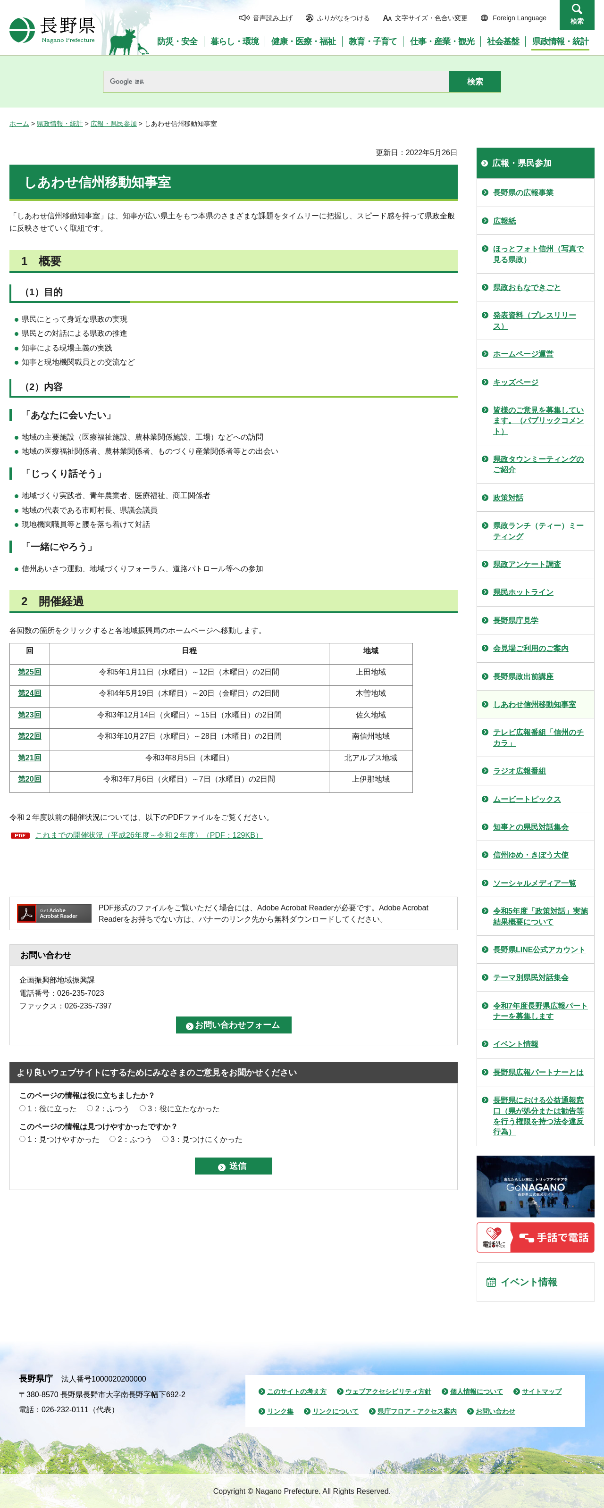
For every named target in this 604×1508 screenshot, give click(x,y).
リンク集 (280, 1411)
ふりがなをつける (343, 18)
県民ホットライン (523, 592)
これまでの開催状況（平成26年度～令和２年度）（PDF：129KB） (149, 835)
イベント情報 (515, 1044)
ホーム (19, 123)
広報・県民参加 (114, 123)
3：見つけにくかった (206, 1139)
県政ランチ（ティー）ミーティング (538, 531)
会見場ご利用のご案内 (531, 648)
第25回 (30, 672)
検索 (577, 21)
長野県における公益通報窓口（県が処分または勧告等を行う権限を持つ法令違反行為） (538, 1116)
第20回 (30, 779)
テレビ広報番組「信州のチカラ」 (538, 737)
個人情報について (476, 1391)
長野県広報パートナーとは (538, 1072)
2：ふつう (112, 1109)
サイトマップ (542, 1391)
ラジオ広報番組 (519, 771)
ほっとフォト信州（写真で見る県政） (538, 254)
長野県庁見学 (515, 621)
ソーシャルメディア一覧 (534, 883)
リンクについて (335, 1411)
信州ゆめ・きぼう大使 (531, 855)
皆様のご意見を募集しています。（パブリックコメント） (538, 420)
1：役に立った (52, 1109)
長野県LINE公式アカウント (539, 950)
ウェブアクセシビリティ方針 (388, 1391)
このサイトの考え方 (297, 1391)
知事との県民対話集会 (531, 827)
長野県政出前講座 (523, 677)
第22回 (30, 736)
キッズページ (515, 382)
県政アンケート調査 (527, 564)
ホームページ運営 (523, 354)
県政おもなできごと (527, 287)
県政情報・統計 (60, 123)
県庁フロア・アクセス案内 (417, 1411)
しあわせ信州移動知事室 (534, 704)
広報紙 (504, 221)
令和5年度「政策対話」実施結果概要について (540, 916)
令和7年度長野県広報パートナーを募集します (540, 1011)
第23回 (30, 715)
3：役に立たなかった (184, 1109)
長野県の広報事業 (523, 193)
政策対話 (508, 498)
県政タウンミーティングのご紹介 (538, 464)
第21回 (30, 758)
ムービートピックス (527, 799)
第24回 (30, 693)
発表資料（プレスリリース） (534, 320)
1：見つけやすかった (63, 1139)
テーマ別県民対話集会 (531, 978)
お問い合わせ (495, 1411)
